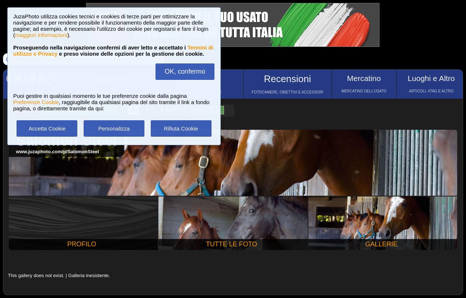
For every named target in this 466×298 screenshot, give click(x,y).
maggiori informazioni (41, 35)
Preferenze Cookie (36, 102)
